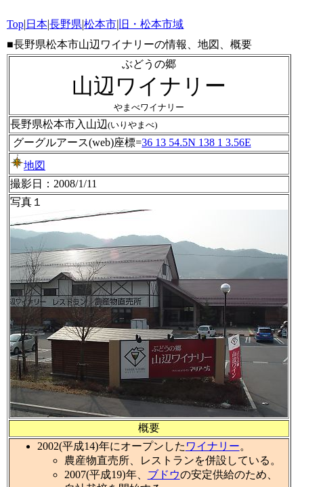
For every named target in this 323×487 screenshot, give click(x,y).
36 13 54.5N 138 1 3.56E (196, 142)
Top (15, 24)
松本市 (100, 24)
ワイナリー (213, 446)
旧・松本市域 (151, 24)
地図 (27, 165)
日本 (36, 24)
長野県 (65, 24)
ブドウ (164, 474)
